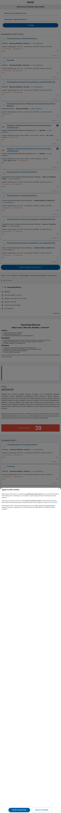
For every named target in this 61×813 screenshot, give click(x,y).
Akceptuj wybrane (41, 810)
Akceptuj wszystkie (19, 810)
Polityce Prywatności (52, 502)
